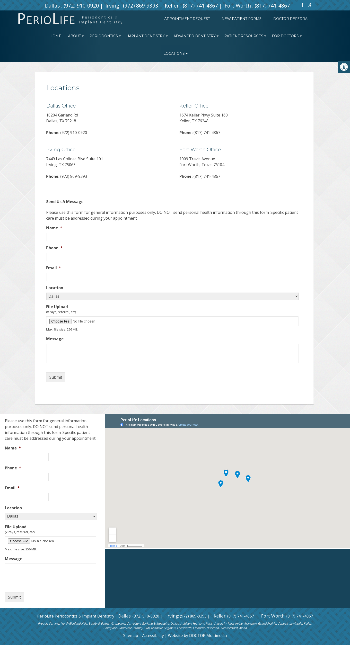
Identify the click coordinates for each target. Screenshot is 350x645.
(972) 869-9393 (140, 5)
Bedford (93, 623)
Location (54, 287)
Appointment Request (187, 19)
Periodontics (103, 36)
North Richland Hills (74, 623)
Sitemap (130, 635)
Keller (172, 5)
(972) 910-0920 (81, 5)
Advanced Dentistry (195, 36)
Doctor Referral (291, 19)
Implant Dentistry (146, 36)
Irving (112, 5)
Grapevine (118, 623)
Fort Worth (238, 5)
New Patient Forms (242, 19)
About (74, 36)
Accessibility (153, 635)
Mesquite (162, 623)
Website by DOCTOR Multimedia (197, 635)
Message (55, 338)
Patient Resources (243, 36)
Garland (147, 623)
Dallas (53, 5)
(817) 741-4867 (200, 5)
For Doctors (285, 36)
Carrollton (133, 623)
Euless (105, 623)
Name (54, 228)
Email (53, 267)
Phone (54, 248)
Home (55, 36)
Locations (174, 53)
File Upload (57, 306)
